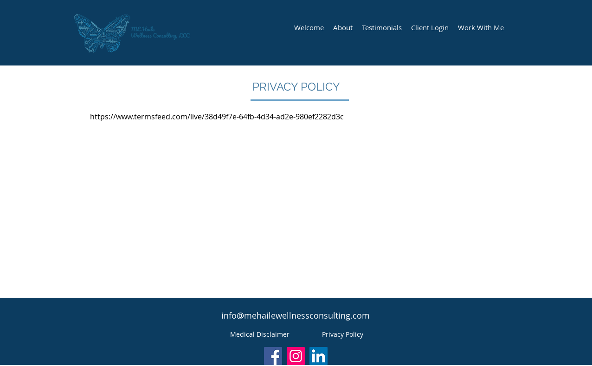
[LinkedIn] (318, 356)
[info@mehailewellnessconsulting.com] (295, 316)
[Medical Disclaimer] (259, 334)
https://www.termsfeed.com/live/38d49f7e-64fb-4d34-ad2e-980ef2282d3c (217, 116)
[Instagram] (296, 356)
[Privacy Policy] (342, 334)
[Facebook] (273, 356)
